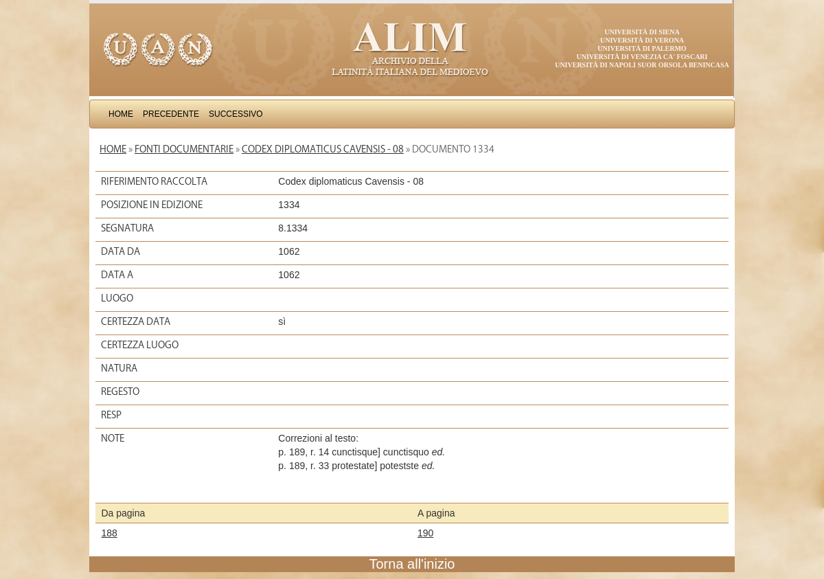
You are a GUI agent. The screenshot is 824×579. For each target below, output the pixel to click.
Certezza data (135, 321)
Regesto (120, 391)
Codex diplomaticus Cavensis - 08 (323, 149)
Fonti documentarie (184, 149)
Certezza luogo (140, 345)
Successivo (236, 114)
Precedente (171, 114)
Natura (119, 368)
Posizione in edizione (152, 204)
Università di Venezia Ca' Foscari (642, 56)
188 (109, 532)
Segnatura (127, 228)
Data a (117, 275)
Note (112, 438)
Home (120, 114)
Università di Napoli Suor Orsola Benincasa (642, 65)
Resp (111, 415)
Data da (120, 251)
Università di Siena (641, 32)
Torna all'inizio (412, 563)
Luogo (117, 298)
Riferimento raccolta (154, 181)
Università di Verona (642, 40)
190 (425, 532)
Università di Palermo (641, 48)
